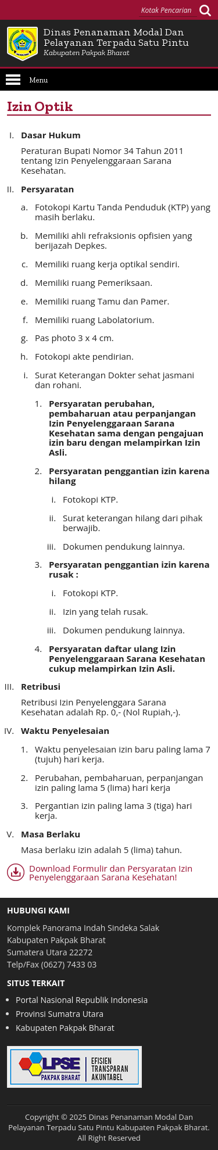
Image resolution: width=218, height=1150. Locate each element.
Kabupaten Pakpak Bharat (65, 1027)
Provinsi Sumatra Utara (59, 1013)
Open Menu (13, 80)
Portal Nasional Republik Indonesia (82, 999)
